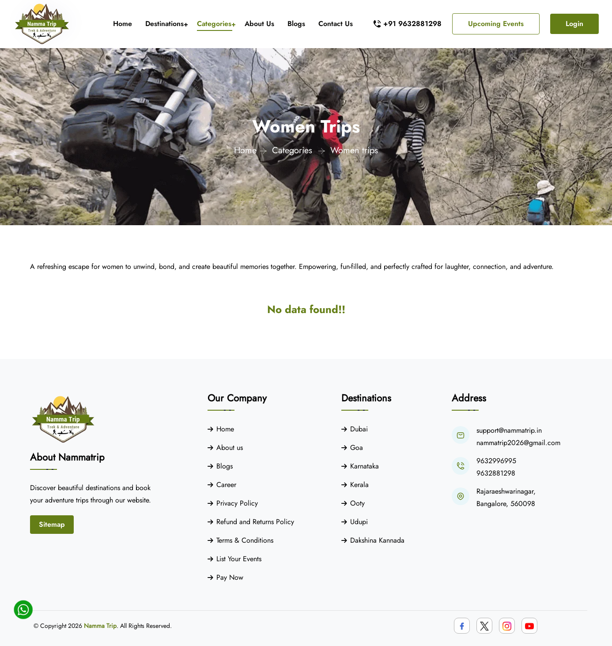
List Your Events (238, 558)
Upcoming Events (496, 24)
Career (226, 484)
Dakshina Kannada (377, 540)
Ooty (357, 503)
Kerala (359, 484)
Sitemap (52, 524)
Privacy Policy (237, 503)
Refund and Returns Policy (255, 521)
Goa (356, 447)
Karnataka (364, 466)
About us (229, 447)
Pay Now (229, 577)
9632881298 (495, 473)
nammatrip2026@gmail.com (518, 443)
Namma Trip (100, 625)
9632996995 (496, 461)
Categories (214, 24)
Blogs (296, 24)
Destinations (164, 24)
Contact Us (335, 24)
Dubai (359, 429)
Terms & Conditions (244, 540)
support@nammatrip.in (509, 430)
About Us (259, 24)
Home (122, 24)
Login (574, 24)
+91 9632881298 (412, 24)
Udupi (359, 521)
